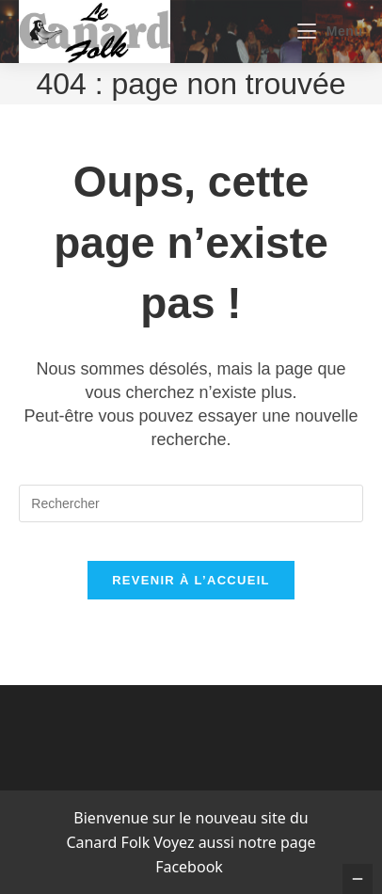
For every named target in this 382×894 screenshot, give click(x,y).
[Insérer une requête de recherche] (190, 503)
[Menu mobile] (329, 31)
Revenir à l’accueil (191, 580)
